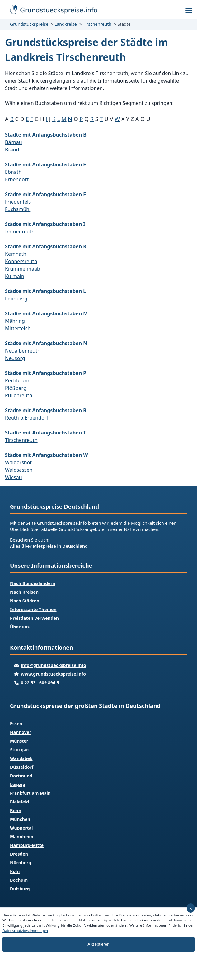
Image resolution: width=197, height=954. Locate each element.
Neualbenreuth (22, 350)
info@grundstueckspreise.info (53, 665)
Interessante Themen (33, 609)
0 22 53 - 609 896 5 (40, 683)
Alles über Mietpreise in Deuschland (49, 546)
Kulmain (14, 276)
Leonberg (16, 298)
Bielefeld (19, 802)
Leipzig (17, 784)
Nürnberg (20, 863)
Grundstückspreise (29, 24)
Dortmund (21, 776)
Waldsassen (18, 469)
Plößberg (15, 388)
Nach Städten (24, 601)
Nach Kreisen (24, 592)
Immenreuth (20, 231)
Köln (15, 871)
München (20, 819)
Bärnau (13, 142)
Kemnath (15, 253)
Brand (12, 149)
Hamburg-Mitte (27, 845)
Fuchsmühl (17, 209)
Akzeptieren (98, 944)
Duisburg (20, 889)
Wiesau (13, 477)
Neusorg (15, 358)
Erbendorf (17, 179)
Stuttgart (20, 750)
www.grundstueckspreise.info (53, 674)
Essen (16, 724)
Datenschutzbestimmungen (25, 930)
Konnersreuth (21, 261)
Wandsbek (21, 758)
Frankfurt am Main (30, 793)
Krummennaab (22, 268)
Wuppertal (21, 828)
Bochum (19, 880)
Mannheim (21, 836)
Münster (19, 741)
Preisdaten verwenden (34, 618)
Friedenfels (18, 201)
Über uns (20, 627)
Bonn (15, 810)
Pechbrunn (17, 380)
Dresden (19, 854)
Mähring (15, 320)
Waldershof (18, 462)
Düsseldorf (21, 767)
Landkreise (65, 24)
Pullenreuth (18, 395)
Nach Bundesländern (32, 583)
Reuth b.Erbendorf (26, 417)
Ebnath (13, 172)
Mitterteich (17, 328)
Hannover (20, 732)
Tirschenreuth (97, 24)
